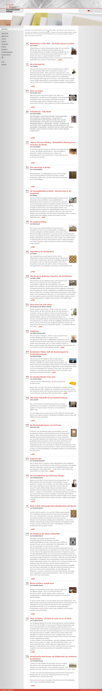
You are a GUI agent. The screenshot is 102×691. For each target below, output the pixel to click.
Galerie (4, 41)
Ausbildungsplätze (7, 52)
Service (4, 39)
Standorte (5, 49)
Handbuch (6, 55)
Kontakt (4, 65)
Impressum (3, 690)
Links (3, 62)
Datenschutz (10, 690)
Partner (4, 47)
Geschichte (5, 33)
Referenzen (5, 36)
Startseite (4, 29)
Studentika (5, 44)
